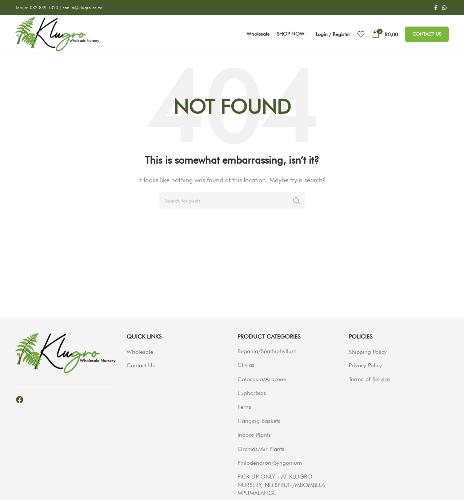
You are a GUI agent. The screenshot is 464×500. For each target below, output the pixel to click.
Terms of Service (369, 379)
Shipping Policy (368, 351)
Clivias (246, 364)
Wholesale (140, 351)
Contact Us (426, 34)
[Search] (232, 200)
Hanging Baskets (258, 420)
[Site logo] (57, 33)
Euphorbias (251, 392)
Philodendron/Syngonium (269, 462)
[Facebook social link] (435, 8)
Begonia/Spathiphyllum (267, 351)
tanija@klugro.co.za (83, 7)
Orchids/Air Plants (260, 448)
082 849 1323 (45, 7)
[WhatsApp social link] (444, 8)
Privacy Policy (365, 365)
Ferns (244, 406)
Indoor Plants (254, 434)
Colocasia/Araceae (261, 379)
